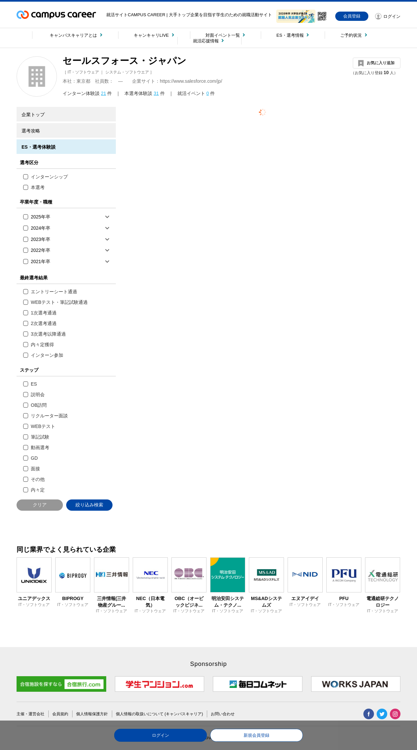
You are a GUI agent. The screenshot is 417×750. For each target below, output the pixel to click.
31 (156, 93)
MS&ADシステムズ (266, 602)
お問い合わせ (223, 714)
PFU (343, 598)
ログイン (160, 735)
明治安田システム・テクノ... (227, 602)
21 (103, 93)
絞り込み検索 (89, 504)
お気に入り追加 (380, 63)
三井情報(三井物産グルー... (111, 602)
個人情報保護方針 (92, 714)
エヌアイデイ (305, 598)
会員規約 (60, 714)
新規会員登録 (256, 735)
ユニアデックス (34, 598)
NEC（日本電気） (150, 602)
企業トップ (33, 114)
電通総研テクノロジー (382, 602)
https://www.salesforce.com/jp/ (191, 81)
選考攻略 (31, 130)
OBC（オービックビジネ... (188, 602)
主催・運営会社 (30, 714)
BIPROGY (73, 598)
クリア (40, 504)
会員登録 (351, 16)
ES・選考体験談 (39, 147)
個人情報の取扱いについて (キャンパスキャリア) (159, 714)
